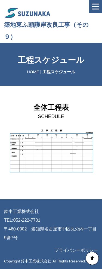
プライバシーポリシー (76, 250)
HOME (33, 71)
